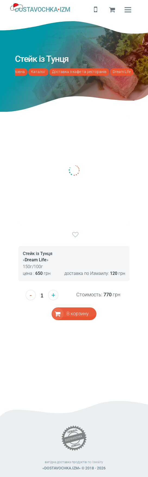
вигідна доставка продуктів (66, 462)
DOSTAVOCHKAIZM (42, 10)
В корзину (78, 313)
